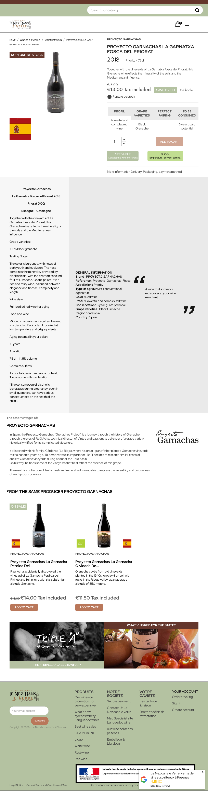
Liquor (79, 748)
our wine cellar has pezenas (120, 739)
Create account (183, 718)
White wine (82, 754)
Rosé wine (82, 761)
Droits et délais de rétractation (152, 722)
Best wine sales (85, 735)
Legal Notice (16, 793)
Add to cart (169, 150)
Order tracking (182, 705)
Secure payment (119, 709)
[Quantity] (114, 149)
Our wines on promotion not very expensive (85, 709)
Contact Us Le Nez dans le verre (119, 718)
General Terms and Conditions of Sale (46, 793)
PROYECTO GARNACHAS (124, 39)
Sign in (176, 712)
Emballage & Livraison (116, 750)
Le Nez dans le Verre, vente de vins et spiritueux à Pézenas (172, 775)
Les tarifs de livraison (148, 711)
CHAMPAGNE (85, 741)
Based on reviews (160, 785)
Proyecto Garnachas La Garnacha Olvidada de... (103, 572)
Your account (185, 700)
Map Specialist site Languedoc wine (120, 729)
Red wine (81, 767)
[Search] (145, 10)
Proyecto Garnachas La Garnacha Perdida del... (38, 572)
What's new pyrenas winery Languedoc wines (87, 724)
